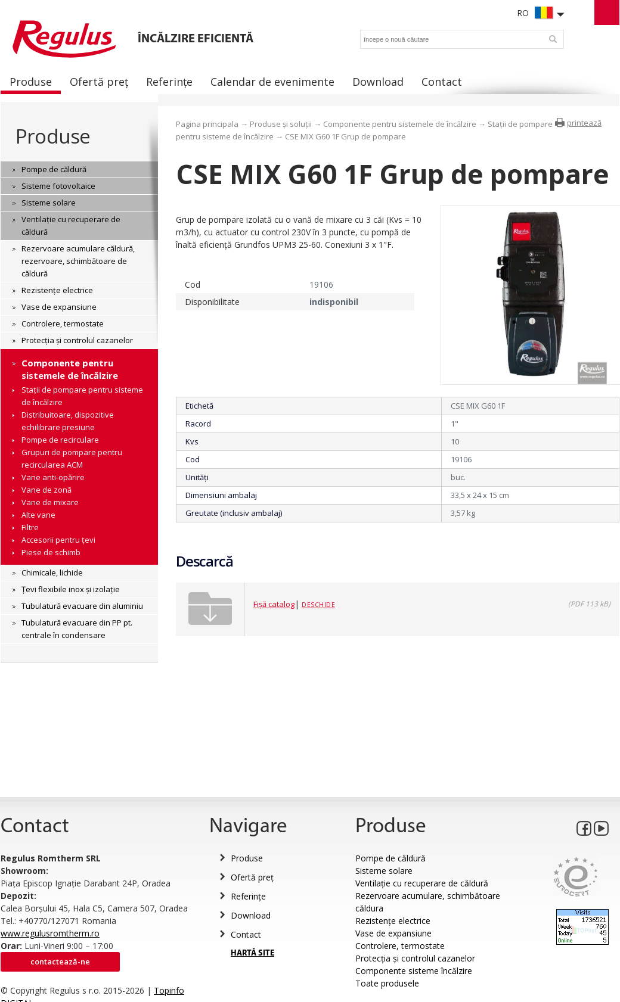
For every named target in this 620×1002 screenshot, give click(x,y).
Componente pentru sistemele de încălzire (399, 124)
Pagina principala (207, 124)
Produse (53, 136)
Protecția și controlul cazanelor (415, 958)
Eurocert (575, 877)
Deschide (318, 604)
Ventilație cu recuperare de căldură (421, 883)
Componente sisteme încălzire (413, 970)
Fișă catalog (273, 604)
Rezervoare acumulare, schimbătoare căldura (427, 902)
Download (251, 915)
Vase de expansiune (393, 933)
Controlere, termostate (400, 945)
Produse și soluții (281, 124)
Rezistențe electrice (392, 920)
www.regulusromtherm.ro (50, 933)
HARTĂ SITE (252, 953)
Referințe (248, 896)
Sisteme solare (384, 870)
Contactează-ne (60, 961)
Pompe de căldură (390, 858)
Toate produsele (387, 983)
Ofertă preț (252, 877)
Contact (246, 934)
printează (584, 122)
